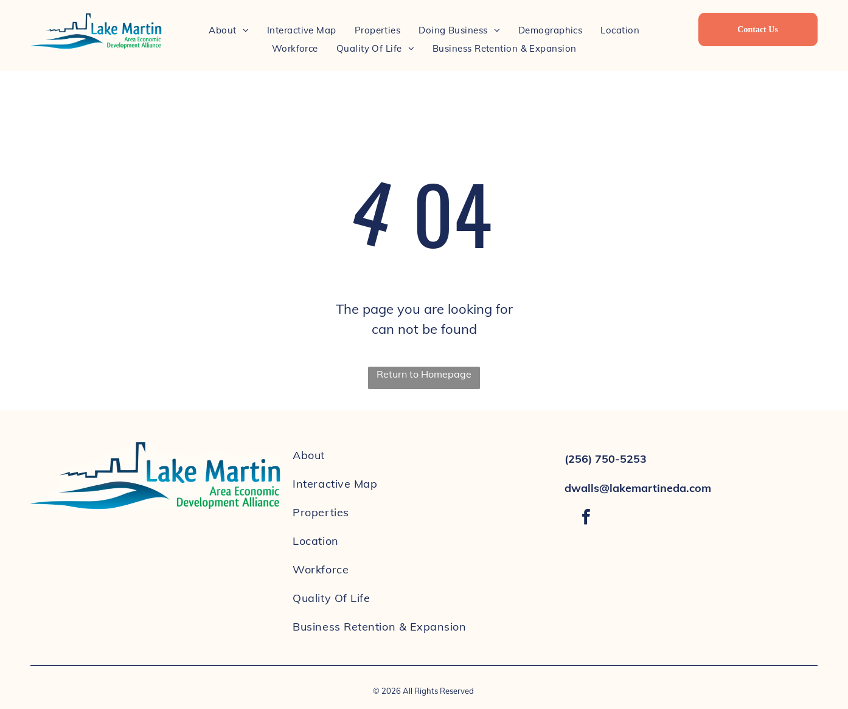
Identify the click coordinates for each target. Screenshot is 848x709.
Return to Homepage (424, 374)
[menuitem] (229, 30)
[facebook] (585, 518)
